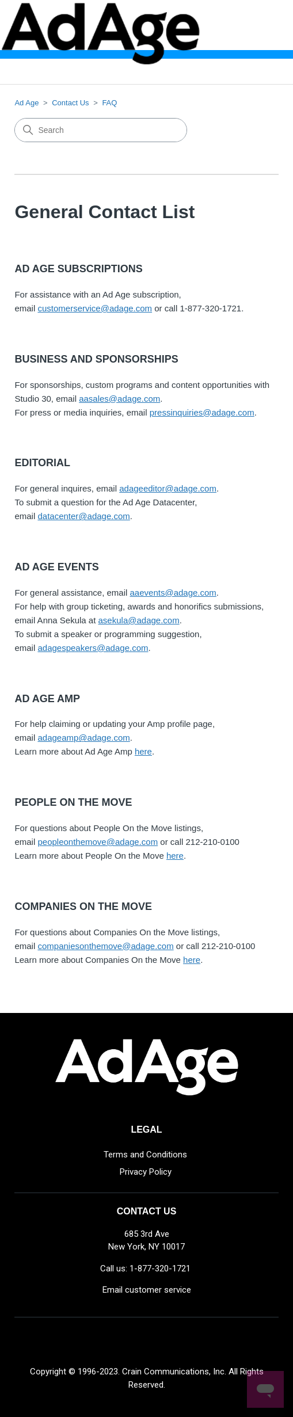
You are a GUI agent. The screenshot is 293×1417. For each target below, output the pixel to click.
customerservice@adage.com (94, 308)
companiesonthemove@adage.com (105, 946)
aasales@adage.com (119, 398)
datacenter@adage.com (83, 516)
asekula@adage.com (139, 620)
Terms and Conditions (145, 1154)
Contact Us (70, 102)
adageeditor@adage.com (167, 488)
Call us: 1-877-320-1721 (145, 1268)
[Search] (101, 130)
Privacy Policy (146, 1172)
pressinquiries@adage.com (202, 412)
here (143, 751)
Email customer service (146, 1290)
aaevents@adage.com (173, 592)
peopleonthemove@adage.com (97, 842)
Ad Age (26, 102)
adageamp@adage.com (83, 737)
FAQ (109, 102)
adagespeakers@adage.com (92, 648)
